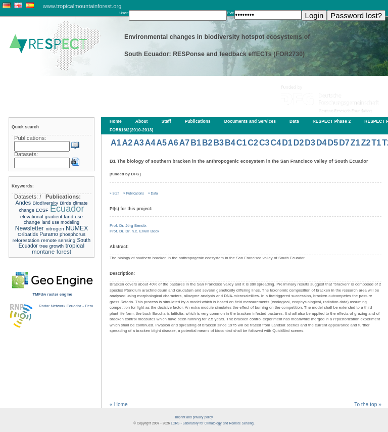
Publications (198, 121)
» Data (153, 193)
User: (124, 13)
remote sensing (58, 240)
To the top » (367, 404)
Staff (166, 121)
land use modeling (61, 222)
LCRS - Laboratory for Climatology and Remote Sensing (212, 423)
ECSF (42, 210)
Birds (65, 203)
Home (116, 121)
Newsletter (29, 228)
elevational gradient (41, 216)
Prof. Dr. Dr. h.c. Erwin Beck (134, 231)
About (141, 121)
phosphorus (72, 234)
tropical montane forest (58, 249)
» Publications (133, 193)
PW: (230, 13)
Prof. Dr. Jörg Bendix (128, 225)
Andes (23, 203)
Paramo (48, 234)
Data (294, 121)
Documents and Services (250, 121)
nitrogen (54, 228)
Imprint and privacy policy (194, 417)
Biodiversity (46, 203)
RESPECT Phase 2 (332, 121)
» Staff (114, 193)
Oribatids (28, 234)
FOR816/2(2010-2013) (131, 129)
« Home (119, 404)
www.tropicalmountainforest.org (82, 6)
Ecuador (67, 209)
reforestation (26, 240)
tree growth (51, 246)
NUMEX (77, 228)
